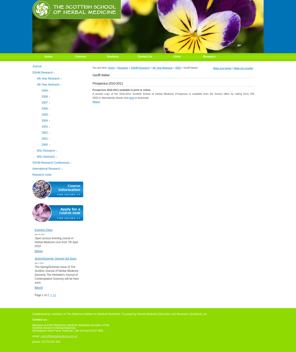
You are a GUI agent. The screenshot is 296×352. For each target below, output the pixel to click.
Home (111, 67)
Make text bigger (222, 68)
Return (96, 101)
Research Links (42, 174)
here (131, 97)
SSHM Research (140, 67)
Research (122, 67)
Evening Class (43, 230)
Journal (36, 66)
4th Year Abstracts (162, 67)
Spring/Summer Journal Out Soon (55, 258)
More (38, 251)
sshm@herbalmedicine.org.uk (58, 336)
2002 (178, 67)
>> (54, 295)
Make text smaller (243, 68)
